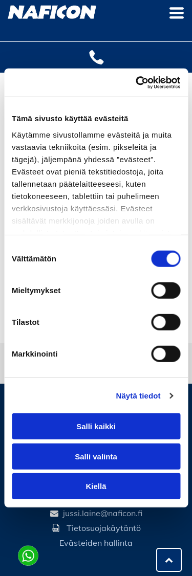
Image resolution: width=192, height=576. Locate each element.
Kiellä (96, 486)
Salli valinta (96, 456)
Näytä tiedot (138, 395)
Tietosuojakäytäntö (104, 528)
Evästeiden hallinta (96, 543)
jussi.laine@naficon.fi (102, 513)
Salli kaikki (96, 426)
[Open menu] (176, 12)
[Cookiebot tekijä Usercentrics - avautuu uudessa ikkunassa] (136, 83)
